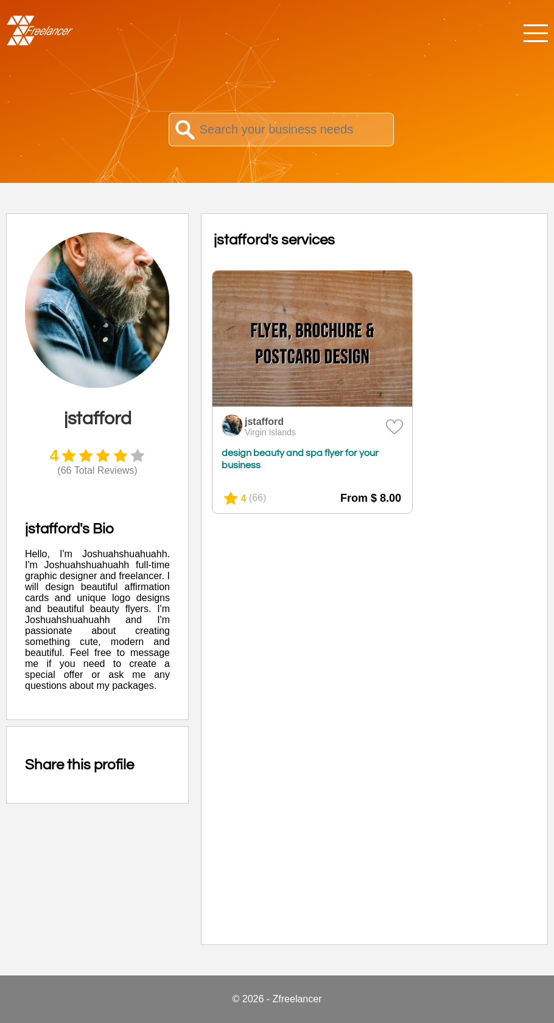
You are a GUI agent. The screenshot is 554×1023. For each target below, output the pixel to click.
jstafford (264, 421)
